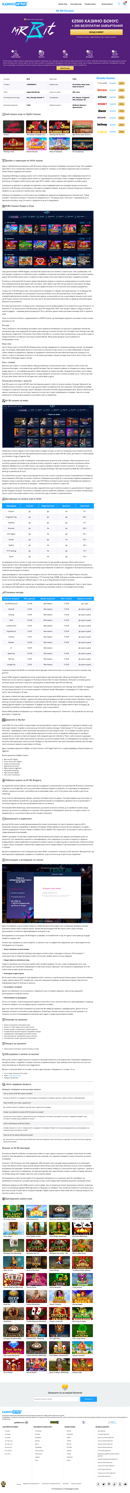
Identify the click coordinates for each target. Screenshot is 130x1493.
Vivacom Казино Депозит (105, 1441)
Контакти (66, 1483)
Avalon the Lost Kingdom (81, 1219)
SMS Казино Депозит (104, 1476)
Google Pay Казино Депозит (106, 1466)
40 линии (8, 1438)
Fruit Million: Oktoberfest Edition (61, 1355)
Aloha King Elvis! (33, 1219)
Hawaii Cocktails (78, 1355)
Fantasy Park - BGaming (35, 1338)
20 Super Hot (8, 1441)
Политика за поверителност (51, 1483)
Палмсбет (70, 1434)
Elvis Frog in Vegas (79, 1321)
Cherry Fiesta (31, 1287)
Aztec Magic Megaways (57, 1236)
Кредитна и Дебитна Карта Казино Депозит (108, 1455)
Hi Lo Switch (8, 1372)
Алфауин (70, 1457)
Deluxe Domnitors (33, 1304)
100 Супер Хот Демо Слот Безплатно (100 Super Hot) (46, 135)
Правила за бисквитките (31, 1483)
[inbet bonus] (111, 132)
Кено (36, 1460)
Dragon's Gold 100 (56, 1321)
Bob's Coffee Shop (79, 1253)
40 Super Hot (8, 1444)
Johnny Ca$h (77, 1372)
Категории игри (76, 4)
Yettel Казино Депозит (104, 1469)
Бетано (69, 1431)
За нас (18, 1484)
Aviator (6, 135)
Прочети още (65, 68)
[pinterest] (109, 1484)
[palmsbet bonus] (111, 83)
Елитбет (69, 1447)
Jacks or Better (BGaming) (58, 1372)
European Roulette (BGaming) (14, 1338)
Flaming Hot (8, 1447)
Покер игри (38, 1454)
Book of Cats (8, 1270)
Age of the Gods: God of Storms (83, 135)
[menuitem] (63, 4)
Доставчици (101, 1431)
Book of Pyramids (33, 1270)
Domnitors (7, 1321)
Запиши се (88, 1399)
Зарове (37, 1457)
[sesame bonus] (111, 118)
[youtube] (125, 1484)
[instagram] (114, 1484)
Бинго (37, 1444)
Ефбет (69, 1438)
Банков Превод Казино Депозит (108, 1459)
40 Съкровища (78, 152)
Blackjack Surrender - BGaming (60, 1253)
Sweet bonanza (32, 152)
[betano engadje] (96, 32)
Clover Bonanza (55, 1287)
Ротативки (38, 1431)
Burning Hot (8, 1451)
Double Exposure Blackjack (36, 1321)
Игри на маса (39, 1451)
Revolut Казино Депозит (105, 1462)
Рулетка (37, 1434)
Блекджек (38, 1438)
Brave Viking (54, 1270)
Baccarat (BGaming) (79, 1236)
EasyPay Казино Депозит (105, 1444)
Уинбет (69, 1441)
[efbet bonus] (111, 97)
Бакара (37, 1441)
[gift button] (124, 3)
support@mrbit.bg (14, 1075)
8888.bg (69, 1451)
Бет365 (69, 1444)
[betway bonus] (111, 125)
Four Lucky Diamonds (11, 1355)
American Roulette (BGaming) (60, 1219)
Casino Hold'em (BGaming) (13, 1287)
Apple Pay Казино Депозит (106, 1438)
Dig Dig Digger (77, 1304)
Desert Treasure (55, 1304)
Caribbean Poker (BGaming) (82, 1270)
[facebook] (98, 1484)
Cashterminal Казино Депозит (107, 1473)
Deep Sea (7, 1304)
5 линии (7, 1431)
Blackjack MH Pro (33, 1253)
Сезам (69, 1454)
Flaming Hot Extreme (57, 135)
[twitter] (104, 1484)
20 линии (7, 1434)
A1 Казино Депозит (103, 1434)
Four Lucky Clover (79, 1338)
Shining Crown (9, 152)
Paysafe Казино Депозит (105, 1447)
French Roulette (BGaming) (36, 1355)
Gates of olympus (55, 152)
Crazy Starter (77, 1287)
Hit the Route (31, 1372)
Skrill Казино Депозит (104, 1451)
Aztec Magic (8, 1236)
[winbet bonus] (111, 104)
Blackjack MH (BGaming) (13, 1253)
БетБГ (69, 1460)
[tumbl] (120, 1484)
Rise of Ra (7, 1454)
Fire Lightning (54, 1338)
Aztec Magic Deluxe (34, 1236)
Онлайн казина (90, 4)
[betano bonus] (111, 90)
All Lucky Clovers (10, 1219)
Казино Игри (62, 4)
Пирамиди (38, 1447)
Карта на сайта (76, 1483)
